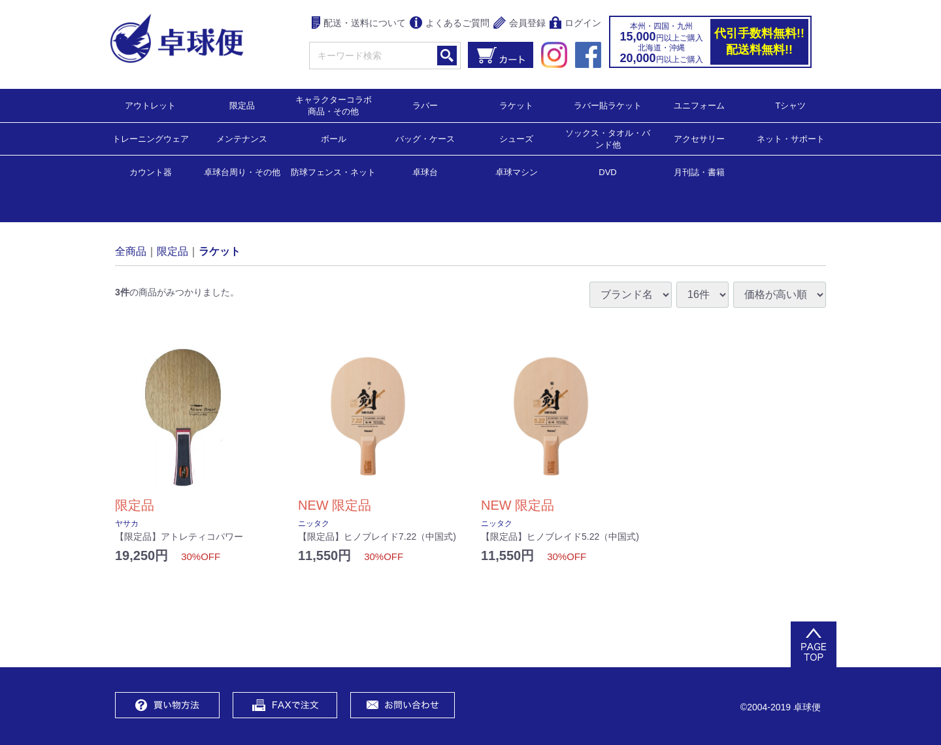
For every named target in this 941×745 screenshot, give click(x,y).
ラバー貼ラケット (608, 105)
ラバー (425, 105)
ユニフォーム (699, 105)
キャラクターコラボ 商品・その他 (337, 105)
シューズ (516, 138)
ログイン (575, 23)
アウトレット (150, 105)
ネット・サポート (791, 138)
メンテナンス (241, 138)
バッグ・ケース (425, 138)
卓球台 (425, 171)
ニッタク (313, 523)
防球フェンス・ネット (333, 171)
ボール (333, 138)
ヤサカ (127, 523)
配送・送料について (359, 23)
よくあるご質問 (449, 23)
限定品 (242, 105)
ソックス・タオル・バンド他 (607, 138)
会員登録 (519, 23)
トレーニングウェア (150, 138)
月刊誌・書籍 (699, 171)
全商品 (130, 250)
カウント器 (150, 171)
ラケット (516, 105)
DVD (607, 172)
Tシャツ (791, 105)
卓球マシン (516, 171)
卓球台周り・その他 (242, 171)
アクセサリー (699, 138)
